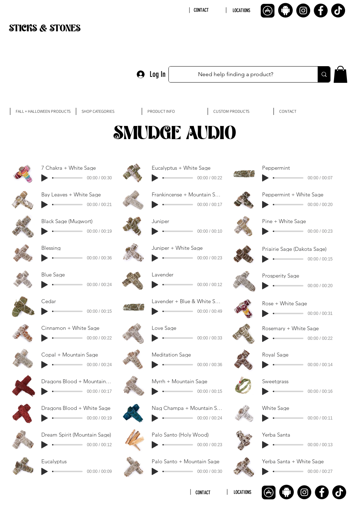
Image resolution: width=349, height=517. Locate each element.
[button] (340, 74)
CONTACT (201, 10)
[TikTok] (338, 10)
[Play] (44, 177)
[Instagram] (303, 10)
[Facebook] (321, 10)
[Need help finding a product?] (236, 74)
